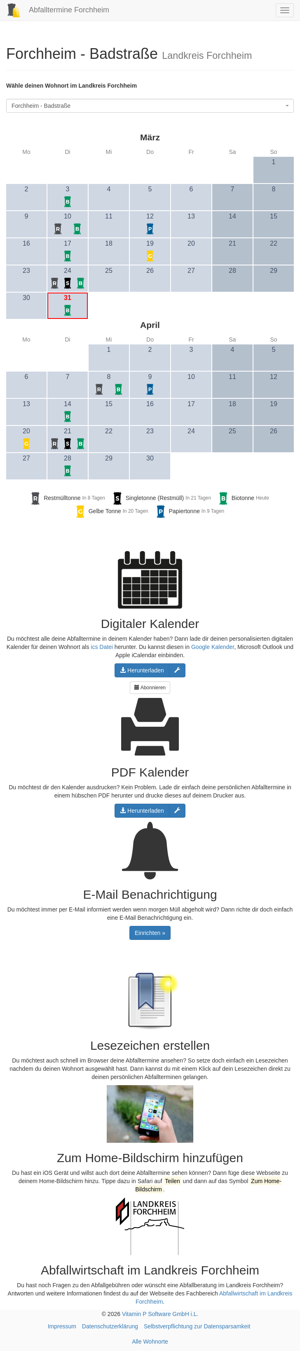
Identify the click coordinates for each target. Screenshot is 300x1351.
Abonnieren (150, 688)
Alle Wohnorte (150, 1341)
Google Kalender (212, 647)
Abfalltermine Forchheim (54, 10)
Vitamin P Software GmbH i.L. (160, 1314)
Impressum (62, 1326)
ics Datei (102, 647)
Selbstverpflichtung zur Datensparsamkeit (197, 1326)
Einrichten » (150, 933)
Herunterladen (142, 670)
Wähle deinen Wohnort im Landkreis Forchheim (71, 85)
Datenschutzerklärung (110, 1326)
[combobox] (150, 106)
